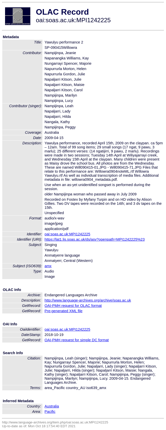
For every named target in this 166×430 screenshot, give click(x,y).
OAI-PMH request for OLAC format (73, 306)
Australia (51, 406)
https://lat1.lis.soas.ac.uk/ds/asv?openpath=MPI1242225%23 (94, 239)
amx (48, 266)
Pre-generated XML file (63, 311)
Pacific (49, 412)
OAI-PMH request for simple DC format (76, 340)
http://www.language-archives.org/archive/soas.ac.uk (87, 300)
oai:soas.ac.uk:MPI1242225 (67, 234)
